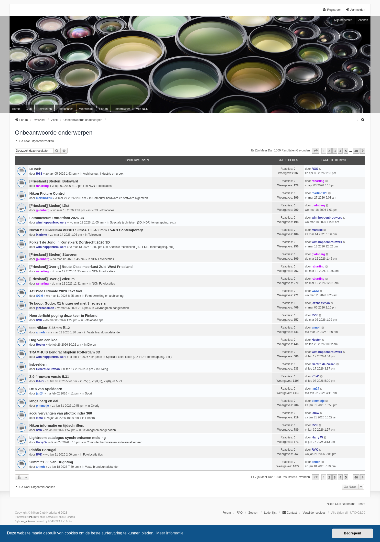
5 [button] (346, 151)
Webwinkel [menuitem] (86, 109)
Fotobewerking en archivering (104, 296)
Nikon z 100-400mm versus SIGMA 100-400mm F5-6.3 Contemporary (86, 230)
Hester (40, 344)
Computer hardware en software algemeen (120, 198)
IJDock (35, 169)
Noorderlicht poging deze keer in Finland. (63, 316)
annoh (40, 332)
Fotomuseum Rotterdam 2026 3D (56, 218)
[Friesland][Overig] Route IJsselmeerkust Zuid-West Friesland (81, 267)
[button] (315, 151)
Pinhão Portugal (42, 450)
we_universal (28, 521)
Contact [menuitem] (289, 512)
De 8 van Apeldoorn (45, 389)
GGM (39, 296)
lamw (39, 418)
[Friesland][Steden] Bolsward (53, 181)
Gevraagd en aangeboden (112, 308)
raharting (42, 186)
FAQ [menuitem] (240, 512)
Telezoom (94, 234)
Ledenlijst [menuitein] (270, 512)
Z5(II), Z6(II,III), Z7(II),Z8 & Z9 (102, 381)
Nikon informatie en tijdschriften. (56, 425)
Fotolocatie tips (93, 320)
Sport (88, 393)
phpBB (32, 517)
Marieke (41, 234)
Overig (103, 369)
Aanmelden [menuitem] (355, 9)
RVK (39, 320)
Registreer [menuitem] (332, 9)
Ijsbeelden (37, 364)
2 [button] (329, 151)
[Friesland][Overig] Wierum (52, 279)
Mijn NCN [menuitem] (142, 109)
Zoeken (363, 20)
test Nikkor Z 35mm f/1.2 (49, 328)
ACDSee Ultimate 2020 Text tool (55, 291)
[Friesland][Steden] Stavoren (53, 254)
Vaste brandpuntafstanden (104, 332)
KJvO (39, 381)
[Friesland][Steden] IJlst (49, 206)
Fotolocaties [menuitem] (66, 109)
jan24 (39, 393)
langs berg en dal (43, 401)
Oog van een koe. (43, 340)
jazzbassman (45, 308)
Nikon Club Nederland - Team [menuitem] (346, 504)
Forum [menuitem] (103, 109)
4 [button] (340, 151)
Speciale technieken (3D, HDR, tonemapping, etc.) (143, 222)
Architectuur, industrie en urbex (103, 173)
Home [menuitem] (16, 109)
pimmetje (42, 405)
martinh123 (44, 198)
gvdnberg (42, 210)
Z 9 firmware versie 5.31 (49, 377)
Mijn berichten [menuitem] (343, 20)
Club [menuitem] (29, 109)
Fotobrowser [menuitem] (122, 109)
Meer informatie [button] (169, 533)
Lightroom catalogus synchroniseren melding (67, 438)
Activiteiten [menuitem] (45, 109)
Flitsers (90, 418)
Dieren (91, 344)
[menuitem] (363, 120)
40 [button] (356, 151)
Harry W (41, 442)
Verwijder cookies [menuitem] (314, 512)
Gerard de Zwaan (48, 369)
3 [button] (335, 151)
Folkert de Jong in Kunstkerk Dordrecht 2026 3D (69, 242)
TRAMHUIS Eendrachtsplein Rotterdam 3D (64, 352)
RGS (39, 173)
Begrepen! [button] (352, 533)
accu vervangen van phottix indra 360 (60, 413)
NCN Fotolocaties (100, 186)
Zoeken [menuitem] (253, 512)
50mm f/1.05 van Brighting (51, 462)
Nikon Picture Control (47, 193)
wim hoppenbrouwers (51, 222)
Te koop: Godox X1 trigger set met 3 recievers (67, 303)
